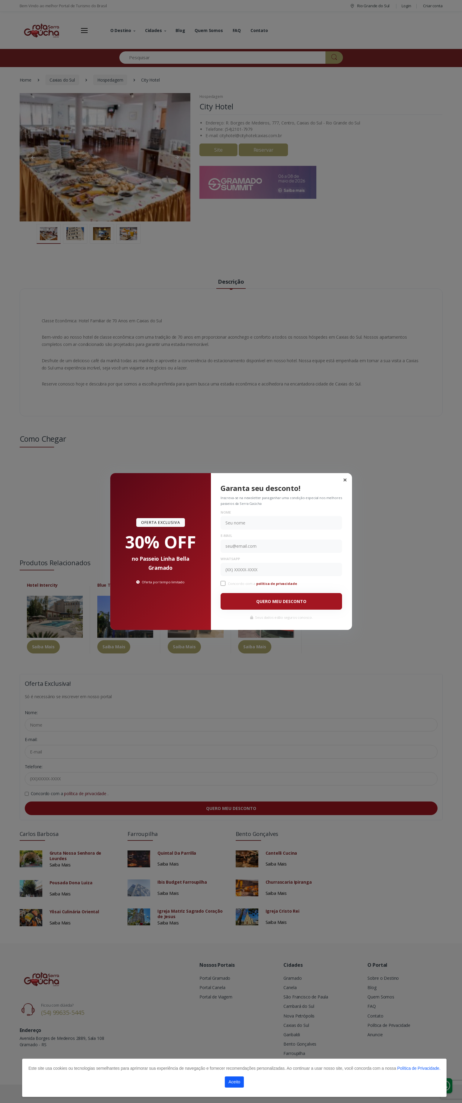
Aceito (234, 1081)
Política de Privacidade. (419, 1068)
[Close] (345, 479)
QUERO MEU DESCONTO (281, 601)
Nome (226, 512)
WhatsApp (230, 558)
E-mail (226, 535)
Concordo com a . (263, 583)
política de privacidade (277, 583)
